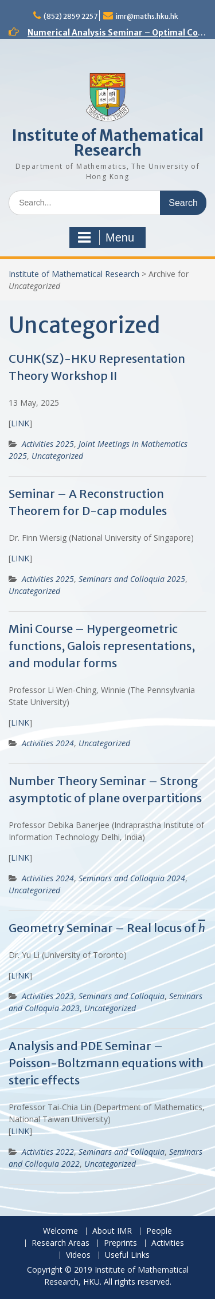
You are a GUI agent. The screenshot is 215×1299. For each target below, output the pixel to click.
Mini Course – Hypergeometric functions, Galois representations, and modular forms (102, 645)
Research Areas (60, 1243)
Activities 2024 (48, 743)
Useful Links (127, 1255)
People (159, 1231)
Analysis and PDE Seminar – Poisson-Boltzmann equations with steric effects (106, 1063)
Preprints (120, 1243)
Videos (78, 1255)
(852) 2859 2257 (70, 16)
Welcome (60, 1231)
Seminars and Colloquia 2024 (132, 878)
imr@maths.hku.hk (147, 16)
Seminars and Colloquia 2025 (132, 578)
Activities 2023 (48, 996)
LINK (20, 423)
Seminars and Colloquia (122, 996)
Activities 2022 (48, 1151)
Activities (167, 1243)
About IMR (112, 1231)
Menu (106, 237)
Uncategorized (57, 455)
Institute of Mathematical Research (108, 143)
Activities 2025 (48, 443)
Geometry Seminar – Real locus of (107, 928)
